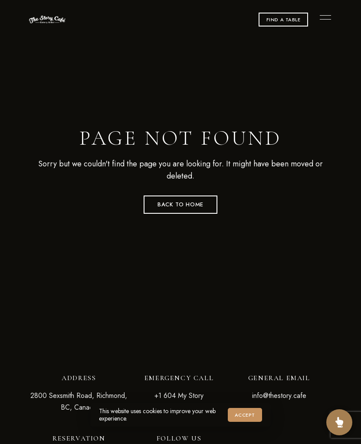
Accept (245, 414)
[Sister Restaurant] (339, 422)
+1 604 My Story (178, 396)
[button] (283, 20)
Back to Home (180, 204)
